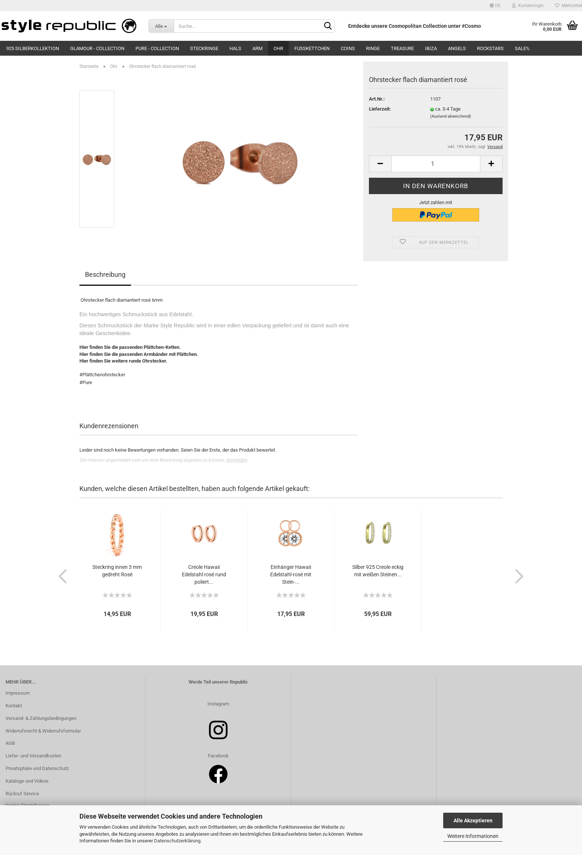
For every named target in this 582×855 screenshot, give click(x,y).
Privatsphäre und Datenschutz (37, 768)
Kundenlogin (528, 5)
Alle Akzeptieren (473, 820)
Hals (235, 48)
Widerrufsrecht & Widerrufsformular (43, 731)
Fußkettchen (312, 48)
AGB (10, 743)
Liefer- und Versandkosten (33, 756)
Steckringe (204, 48)
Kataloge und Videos (27, 781)
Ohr (278, 48)
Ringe (373, 48)
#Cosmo (471, 26)
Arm (257, 48)
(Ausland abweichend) (450, 116)
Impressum (18, 693)
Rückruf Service (22, 793)
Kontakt (14, 705)
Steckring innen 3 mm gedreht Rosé (117, 570)
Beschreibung (105, 274)
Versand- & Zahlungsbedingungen (41, 718)
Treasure (402, 48)
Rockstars (490, 48)
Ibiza (431, 48)
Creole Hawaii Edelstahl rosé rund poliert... (204, 574)
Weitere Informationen (472, 836)
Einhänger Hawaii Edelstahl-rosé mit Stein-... (290, 574)
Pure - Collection (157, 48)
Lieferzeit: (380, 109)
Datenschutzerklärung (177, 840)
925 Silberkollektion (32, 48)
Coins (348, 48)
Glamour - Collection (97, 48)
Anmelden (236, 460)
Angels (457, 48)
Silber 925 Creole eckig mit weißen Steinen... (377, 570)
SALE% (522, 48)
